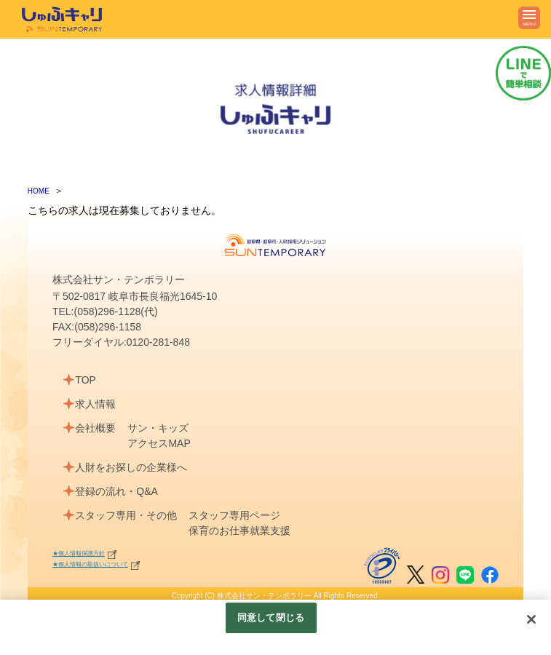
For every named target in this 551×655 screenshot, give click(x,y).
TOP (88, 380)
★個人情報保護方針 (85, 553)
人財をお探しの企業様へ (134, 467)
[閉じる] (531, 619)
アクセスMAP (164, 443)
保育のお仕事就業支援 (245, 530)
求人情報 (98, 404)
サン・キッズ (163, 428)
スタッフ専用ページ (240, 515)
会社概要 (98, 428)
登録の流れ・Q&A (119, 491)
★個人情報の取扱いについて (99, 564)
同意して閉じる (270, 617)
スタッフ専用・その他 (129, 515)
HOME (38, 191)
